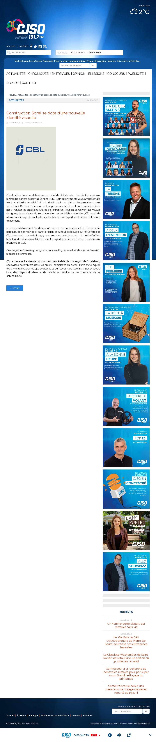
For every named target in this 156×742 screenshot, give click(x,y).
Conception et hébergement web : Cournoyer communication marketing (120, 724)
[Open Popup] (129, 735)
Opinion (79, 74)
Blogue (12, 83)
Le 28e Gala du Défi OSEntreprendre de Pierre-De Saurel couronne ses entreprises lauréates (126, 642)
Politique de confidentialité (55, 715)
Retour (14, 288)
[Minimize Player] (150, 735)
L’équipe (33, 715)
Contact (24, 46)
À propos (21, 715)
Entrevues (60, 74)
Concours (116, 74)
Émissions (96, 74)
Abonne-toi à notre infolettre (134, 706)
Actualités (15, 74)
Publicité (136, 74)
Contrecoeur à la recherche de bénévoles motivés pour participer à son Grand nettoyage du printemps (126, 673)
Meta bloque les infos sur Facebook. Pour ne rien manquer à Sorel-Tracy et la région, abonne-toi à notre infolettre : (78, 63)
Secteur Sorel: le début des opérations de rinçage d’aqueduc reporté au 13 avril (126, 689)
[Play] (110, 735)
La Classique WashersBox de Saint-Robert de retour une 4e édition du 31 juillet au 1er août (126, 658)
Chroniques (38, 74)
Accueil (11, 46)
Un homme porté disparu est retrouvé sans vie (126, 625)
